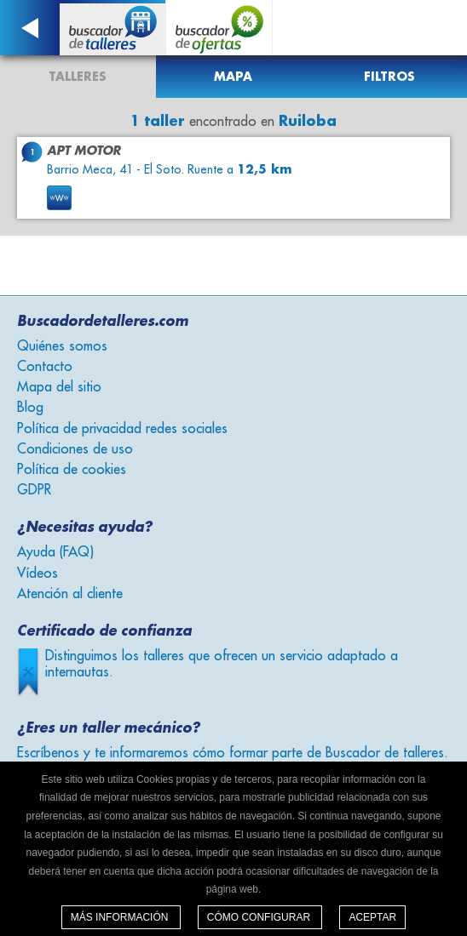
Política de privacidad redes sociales (122, 429)
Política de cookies (71, 470)
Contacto (44, 367)
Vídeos (37, 573)
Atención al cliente (70, 594)
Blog (30, 407)
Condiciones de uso (75, 449)
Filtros (389, 77)
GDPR (34, 490)
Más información (121, 917)
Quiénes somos (62, 346)
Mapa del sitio (59, 387)
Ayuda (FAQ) (55, 552)
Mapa (233, 77)
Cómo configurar (260, 917)
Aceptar (372, 917)
